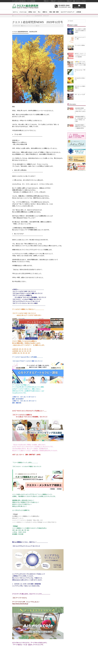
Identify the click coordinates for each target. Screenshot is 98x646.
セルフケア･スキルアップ (67, 12)
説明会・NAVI (32, 12)
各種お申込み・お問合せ (79, 7)
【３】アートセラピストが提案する (22, 414)
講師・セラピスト (76, 1)
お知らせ (28, 15)
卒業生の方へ (46, 1)
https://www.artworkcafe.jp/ (20, 603)
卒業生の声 (53, 1)
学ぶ (39, 12)
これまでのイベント (61, 1)
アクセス (84, 1)
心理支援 (78, 12)
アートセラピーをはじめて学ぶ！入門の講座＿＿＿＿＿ (27, 357)
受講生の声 (69, 1)
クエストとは (22, 12)
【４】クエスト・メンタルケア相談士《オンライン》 (27, 466)
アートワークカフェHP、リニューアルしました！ (26, 601)
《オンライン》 (36, 546)
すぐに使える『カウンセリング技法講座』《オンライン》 (30, 416)
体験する (45, 12)
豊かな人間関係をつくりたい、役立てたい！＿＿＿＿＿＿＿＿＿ (30, 542)
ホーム (16, 12)
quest (38, 25)
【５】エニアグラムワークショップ (22, 546)
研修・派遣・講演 (54, 12)
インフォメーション (21, 15)
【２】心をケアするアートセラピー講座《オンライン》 (27, 361)
